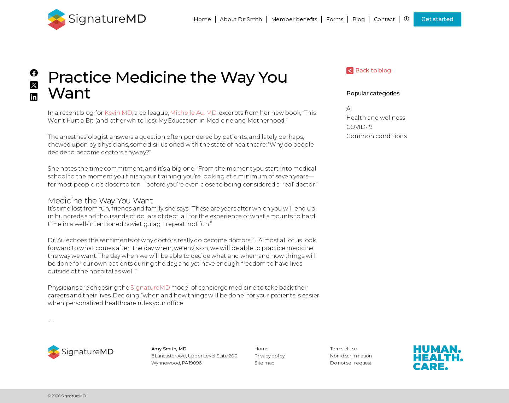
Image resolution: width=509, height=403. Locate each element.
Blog (358, 19)
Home (202, 19)
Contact (384, 19)
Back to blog (373, 70)
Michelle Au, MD (193, 112)
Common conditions (376, 136)
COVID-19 (359, 127)
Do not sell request (350, 363)
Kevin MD (118, 112)
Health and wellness (375, 117)
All (349, 108)
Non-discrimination (351, 355)
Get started (437, 19)
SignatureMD (150, 287)
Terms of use (343, 348)
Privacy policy (270, 355)
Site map (265, 363)
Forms (334, 19)
